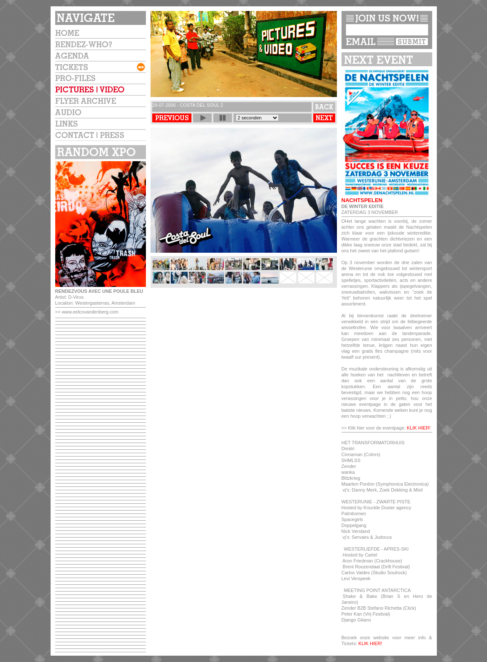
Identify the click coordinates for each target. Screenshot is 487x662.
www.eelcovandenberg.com (90, 311)
